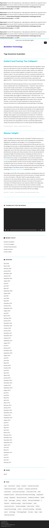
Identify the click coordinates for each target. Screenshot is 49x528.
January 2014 (7, 407)
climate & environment (10, 489)
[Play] (5, 230)
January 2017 (7, 348)
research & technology (10, 509)
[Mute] (41, 230)
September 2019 (8, 308)
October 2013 (7, 415)
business (24, 486)
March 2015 (7, 375)
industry (18, 500)
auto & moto (11, 486)
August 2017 (7, 343)
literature (6, 503)
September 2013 (8, 417)
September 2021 (8, 278)
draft (39, 491)
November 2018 (8, 325)
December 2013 (8, 410)
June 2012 (6, 447)
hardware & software (33, 497)
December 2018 (8, 323)
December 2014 (8, 380)
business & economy (33, 486)
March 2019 (7, 316)
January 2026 (7, 271)
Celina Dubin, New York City (17, 169)
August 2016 (7, 355)
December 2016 (8, 350)
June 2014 (6, 395)
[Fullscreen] (43, 230)
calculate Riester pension (20, 192)
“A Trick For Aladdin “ (9, 244)
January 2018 (7, 330)
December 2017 (8, 333)
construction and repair (18, 491)
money (29, 126)
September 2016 (8, 353)
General (15, 126)
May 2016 (6, 363)
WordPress (8, 526)
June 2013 (6, 425)
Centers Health (8, 252)
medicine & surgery (16, 503)
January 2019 (7, 320)
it (41, 500)
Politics (37, 506)
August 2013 (7, 420)
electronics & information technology (25, 494)
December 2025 (8, 273)
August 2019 (7, 311)
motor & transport (27, 503)
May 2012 (6, 450)
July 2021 (6, 283)
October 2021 (7, 276)
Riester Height (11, 133)
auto (5, 486)
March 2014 (7, 403)
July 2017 (6, 345)
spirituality (38, 509)
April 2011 (6, 460)
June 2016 (6, 360)
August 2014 (7, 390)
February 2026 (7, 268)
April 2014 (6, 400)
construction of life (31, 491)
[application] (24, 219)
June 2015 (6, 370)
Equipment (12, 497)
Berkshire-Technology (13, 47)
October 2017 (7, 338)
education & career (9, 494)
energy (6, 497)
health (42, 497)
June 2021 (6, 286)
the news (30, 512)
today (35, 512)
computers (20, 489)
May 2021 (6, 288)
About (5, 474)
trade (40, 512)
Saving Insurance (8, 249)
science (19, 509)
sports (6, 512)
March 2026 (7, 266)
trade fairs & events (9, 515)
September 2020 (8, 291)
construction (7, 491)
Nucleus (2, 524)
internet (24, 500)
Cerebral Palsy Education (10, 247)
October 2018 (7, 328)
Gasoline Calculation (9, 242)
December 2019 (8, 303)
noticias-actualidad (20, 506)
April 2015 (6, 373)
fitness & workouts (22, 497)
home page (12, 500)
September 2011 (8, 452)
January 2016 (7, 365)
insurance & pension (23, 126)
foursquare (7, 159)
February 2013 (7, 435)
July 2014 (6, 393)
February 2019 (7, 318)
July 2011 (6, 455)
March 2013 (7, 432)
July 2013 (6, 422)
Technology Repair (22, 512)
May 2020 (6, 301)
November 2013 (8, 412)
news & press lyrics (9, 506)
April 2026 (6, 263)
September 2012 (8, 442)
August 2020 (7, 293)
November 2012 (8, 440)
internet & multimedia (33, 500)
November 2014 (8, 383)
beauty (18, 486)
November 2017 (8, 335)
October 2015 (7, 368)
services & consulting (28, 509)
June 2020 (6, 298)
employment (40, 494)
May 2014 (6, 398)
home (5, 500)
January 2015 (7, 378)
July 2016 (6, 358)
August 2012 (7, 445)
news (35, 503)
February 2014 (7, 405)
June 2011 (6, 457)
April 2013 (6, 430)
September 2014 (8, 388)
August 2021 (7, 281)
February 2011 (7, 462)
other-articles (30, 506)
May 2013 (6, 427)
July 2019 (6, 313)
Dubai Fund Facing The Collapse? (20, 61)
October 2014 (7, 385)
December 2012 (8, 437)
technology (12, 512)
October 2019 (7, 306)
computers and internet (31, 489)
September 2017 (8, 340)
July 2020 (6, 296)
